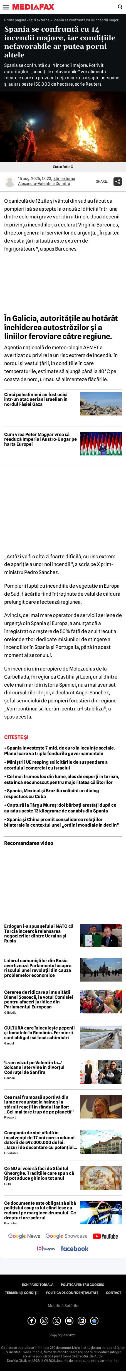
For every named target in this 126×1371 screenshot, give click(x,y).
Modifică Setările (63, 1305)
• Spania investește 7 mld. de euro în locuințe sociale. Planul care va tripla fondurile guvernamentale (59, 750)
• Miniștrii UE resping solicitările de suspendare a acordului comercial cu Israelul (56, 765)
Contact (113, 1293)
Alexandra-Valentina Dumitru (44, 183)
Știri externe (39, 20)
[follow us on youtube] (105, 1237)
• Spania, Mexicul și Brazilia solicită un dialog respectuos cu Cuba (51, 793)
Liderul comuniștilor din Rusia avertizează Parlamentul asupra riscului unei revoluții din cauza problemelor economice (37, 968)
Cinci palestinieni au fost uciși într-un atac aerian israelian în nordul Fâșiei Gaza (36, 399)
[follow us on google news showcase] (66, 1237)
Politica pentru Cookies (82, 1285)
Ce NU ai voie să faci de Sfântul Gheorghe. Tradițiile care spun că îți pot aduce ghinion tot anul (39, 1173)
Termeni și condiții (22, 1293)
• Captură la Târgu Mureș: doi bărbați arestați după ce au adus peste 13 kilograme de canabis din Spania (60, 808)
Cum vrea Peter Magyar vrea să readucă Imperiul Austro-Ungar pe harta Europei (40, 439)
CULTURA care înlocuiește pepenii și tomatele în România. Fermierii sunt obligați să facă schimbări (39, 1033)
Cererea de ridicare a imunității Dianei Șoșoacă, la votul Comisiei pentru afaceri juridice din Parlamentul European (38, 999)
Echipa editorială (37, 1285)
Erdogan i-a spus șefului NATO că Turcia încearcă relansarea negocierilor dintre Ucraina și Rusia (38, 933)
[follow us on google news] (24, 1237)
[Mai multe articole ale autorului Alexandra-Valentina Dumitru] (9, 181)
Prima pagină (15, 20)
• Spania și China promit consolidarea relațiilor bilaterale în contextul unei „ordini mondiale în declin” (61, 822)
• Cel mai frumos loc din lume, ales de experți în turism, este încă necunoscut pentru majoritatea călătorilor (61, 779)
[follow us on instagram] (46, 1249)
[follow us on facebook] (74, 1249)
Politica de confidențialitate (72, 1293)
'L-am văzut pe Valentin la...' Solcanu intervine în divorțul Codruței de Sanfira (34, 1067)
